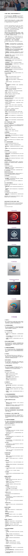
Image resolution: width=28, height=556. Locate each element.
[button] (1, 1)
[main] (14, 13)
